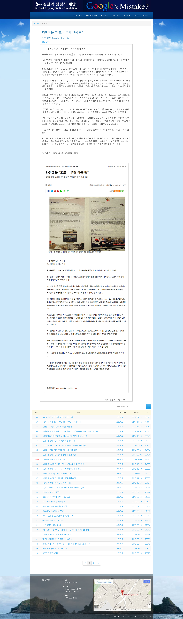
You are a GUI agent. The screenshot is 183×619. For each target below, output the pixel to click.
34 (37, 483)
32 (37, 520)
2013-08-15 (137, 548)
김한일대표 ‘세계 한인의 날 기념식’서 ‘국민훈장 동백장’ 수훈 (64, 436)
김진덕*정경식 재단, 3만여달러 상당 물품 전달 (59, 450)
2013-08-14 (137, 553)
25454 (147, 455)
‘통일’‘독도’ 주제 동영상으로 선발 (54, 506)
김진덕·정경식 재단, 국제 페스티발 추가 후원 (59, 478)
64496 (147, 417)
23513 (147, 431)
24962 (147, 445)
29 (37, 553)
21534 (147, 525)
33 (37, 488)
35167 (147, 506)
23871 (147, 520)
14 (37, 544)
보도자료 (127, 15)
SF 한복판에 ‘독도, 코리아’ (52, 525)
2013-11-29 (137, 478)
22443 (147, 534)
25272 (147, 473)
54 (37, 502)
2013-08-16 (137, 544)
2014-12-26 (137, 422)
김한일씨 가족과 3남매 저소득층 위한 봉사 (58, 427)
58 (37, 469)
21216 (147, 530)
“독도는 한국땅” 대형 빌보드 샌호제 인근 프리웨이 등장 (63, 488)
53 (37, 506)
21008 (147, 497)
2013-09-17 (137, 506)
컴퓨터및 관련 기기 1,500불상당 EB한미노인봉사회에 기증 (64, 445)
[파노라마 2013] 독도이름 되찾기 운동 (56, 473)
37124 (147, 483)
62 (37, 445)
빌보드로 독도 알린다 (50, 553)
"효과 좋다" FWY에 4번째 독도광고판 (56, 497)
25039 (147, 478)
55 (37, 492)
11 (37, 534)
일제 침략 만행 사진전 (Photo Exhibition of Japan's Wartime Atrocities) (70, 431)
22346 (147, 544)
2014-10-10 (137, 436)
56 (37, 497)
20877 (147, 548)
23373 (147, 553)
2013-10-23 (137, 483)
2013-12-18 (137, 469)
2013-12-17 (137, 473)
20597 (147, 502)
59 (37, 464)
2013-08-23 (137, 511)
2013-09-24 (137, 488)
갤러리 (136, 15)
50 (37, 530)
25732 (147, 441)
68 (37, 431)
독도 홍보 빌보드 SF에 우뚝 (52, 520)
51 (37, 525)
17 (37, 441)
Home (36, 23)
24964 (147, 450)
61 (37, 455)
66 (37, 427)
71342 (147, 427)
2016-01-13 (137, 417)
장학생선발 (116, 15)
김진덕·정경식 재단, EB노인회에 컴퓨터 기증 (58, 441)
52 (37, 511)
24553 (147, 464)
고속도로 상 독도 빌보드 (51, 492)
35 (37, 473)
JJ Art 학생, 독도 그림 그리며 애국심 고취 (57, 417)
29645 (147, 459)
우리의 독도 (77, 15)
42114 (147, 422)
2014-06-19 (137, 441)
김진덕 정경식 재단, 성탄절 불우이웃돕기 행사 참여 (61, 422)
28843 (147, 436)
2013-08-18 (137, 530)
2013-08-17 (137, 534)
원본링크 (45, 42)
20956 (147, 539)
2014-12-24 (137, 427)
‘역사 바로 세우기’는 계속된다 (53, 502)
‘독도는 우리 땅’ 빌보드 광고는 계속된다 (57, 539)
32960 (147, 469)
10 (37, 516)
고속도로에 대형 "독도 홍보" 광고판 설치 (57, 534)
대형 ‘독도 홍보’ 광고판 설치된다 (54, 548)
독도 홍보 (104, 15)
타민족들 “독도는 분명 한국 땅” (54, 459)
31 (37, 539)
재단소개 (146, 15)
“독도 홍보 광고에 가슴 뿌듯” (53, 511)
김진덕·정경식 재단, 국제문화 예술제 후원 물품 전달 (61, 469)
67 (37, 422)
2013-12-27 (137, 464)
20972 (147, 492)
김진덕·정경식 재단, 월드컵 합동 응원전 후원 (59, 455)
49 (37, 548)
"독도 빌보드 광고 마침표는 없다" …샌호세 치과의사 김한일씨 (65, 530)
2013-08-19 (137, 520)
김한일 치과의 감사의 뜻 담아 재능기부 (56, 483)
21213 (147, 488)
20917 (147, 516)
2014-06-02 (137, 450)
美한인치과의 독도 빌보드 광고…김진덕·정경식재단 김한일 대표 (66, 544)
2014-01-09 (137, 459)
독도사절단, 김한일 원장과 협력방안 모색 (57, 516)
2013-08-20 (137, 516)
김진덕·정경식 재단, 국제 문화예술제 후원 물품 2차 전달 (63, 464)
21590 (147, 511)
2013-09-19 (137, 502)
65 (37, 436)
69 (37, 417)
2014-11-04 (137, 431)
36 (37, 450)
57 (37, 478)
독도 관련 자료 (91, 15)
